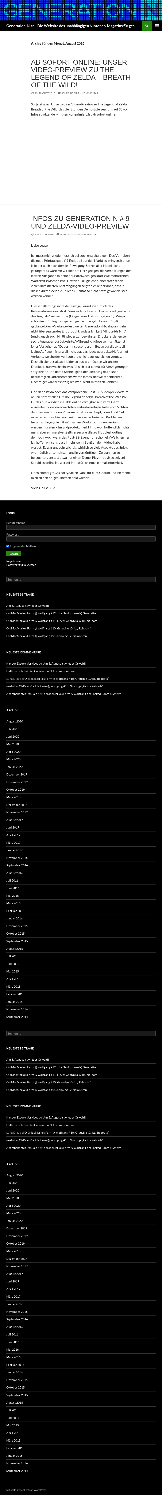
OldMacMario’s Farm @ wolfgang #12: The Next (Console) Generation (51, 613)
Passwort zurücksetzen (21, 565)
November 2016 (17, 857)
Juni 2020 (12, 736)
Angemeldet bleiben (21, 546)
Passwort (12, 534)
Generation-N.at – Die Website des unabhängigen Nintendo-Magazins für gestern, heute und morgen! (72, 25)
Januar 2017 (14, 850)
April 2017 (13, 835)
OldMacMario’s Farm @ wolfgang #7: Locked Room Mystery (81, 694)
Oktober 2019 (15, 789)
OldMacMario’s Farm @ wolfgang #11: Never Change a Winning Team (51, 620)
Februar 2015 (15, 994)
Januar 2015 (14, 1001)
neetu (10, 686)
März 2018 (13, 797)
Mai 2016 (12, 895)
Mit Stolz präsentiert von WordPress (26, 1489)
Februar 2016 (15, 910)
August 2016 (14, 873)
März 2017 (13, 842)
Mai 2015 (12, 971)
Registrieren (14, 561)
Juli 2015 (12, 956)
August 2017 (14, 820)
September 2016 (17, 865)
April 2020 (13, 751)
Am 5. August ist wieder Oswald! (27, 605)
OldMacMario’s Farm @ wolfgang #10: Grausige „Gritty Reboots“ (48, 628)
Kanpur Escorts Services (22, 663)
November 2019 (17, 782)
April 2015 (13, 979)
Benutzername (15, 522)
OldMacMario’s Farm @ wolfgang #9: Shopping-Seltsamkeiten (46, 636)
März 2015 (13, 986)
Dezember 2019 (16, 774)
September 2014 (17, 1017)
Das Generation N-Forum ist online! (52, 671)
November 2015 (17, 926)
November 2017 (17, 812)
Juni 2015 (12, 964)
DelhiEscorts (14, 671)
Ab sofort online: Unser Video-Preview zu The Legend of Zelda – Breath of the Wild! (81, 73)
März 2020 (13, 759)
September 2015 (17, 941)
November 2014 (17, 1009)
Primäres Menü (157, 26)
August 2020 (14, 721)
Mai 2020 (12, 744)
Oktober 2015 (15, 933)
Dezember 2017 (16, 804)
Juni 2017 (12, 827)
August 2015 (14, 948)
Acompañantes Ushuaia (21, 694)
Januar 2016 (14, 918)
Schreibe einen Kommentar (79, 93)
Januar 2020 (14, 767)
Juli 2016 (12, 880)
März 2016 (13, 903)
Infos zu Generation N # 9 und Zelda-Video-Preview (80, 222)
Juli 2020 (12, 729)
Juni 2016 (12, 888)
